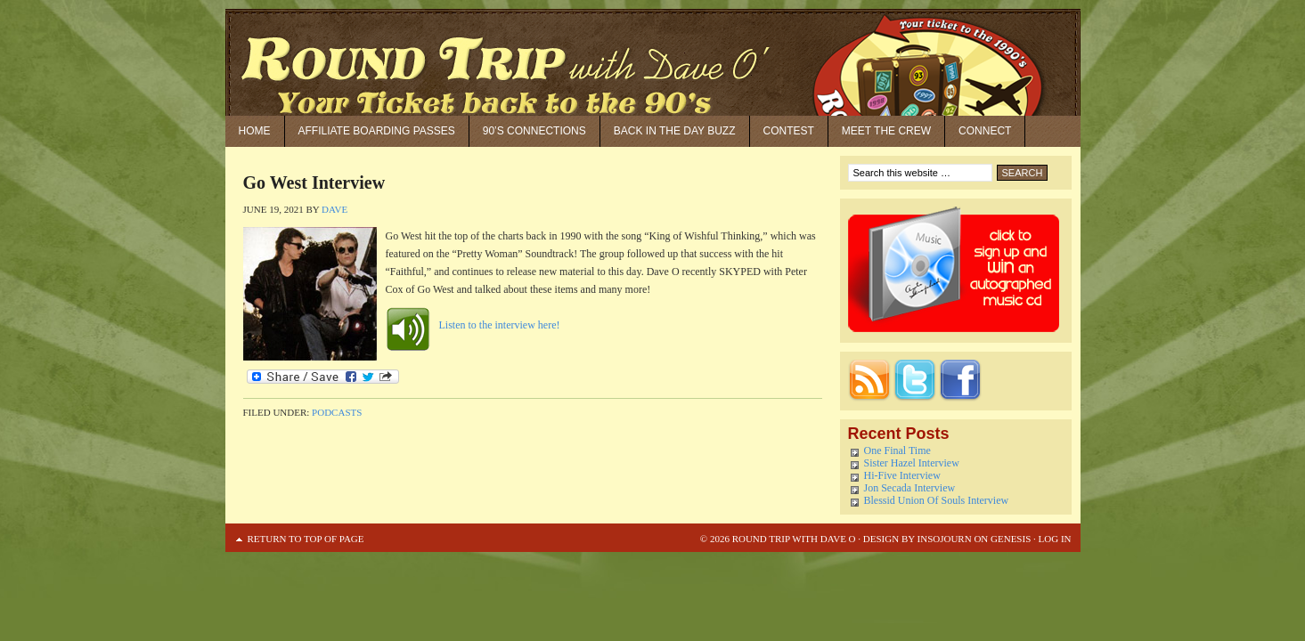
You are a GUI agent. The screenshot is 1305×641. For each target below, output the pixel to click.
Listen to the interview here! (499, 325)
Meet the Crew (886, 131)
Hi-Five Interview (902, 475)
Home (255, 131)
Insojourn (945, 538)
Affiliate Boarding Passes (376, 131)
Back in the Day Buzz (675, 131)
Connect (984, 131)
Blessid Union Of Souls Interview (936, 500)
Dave (334, 209)
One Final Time (897, 450)
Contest (788, 131)
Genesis (1009, 538)
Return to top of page (306, 538)
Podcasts (337, 412)
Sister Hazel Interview (911, 463)
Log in (1055, 538)
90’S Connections (534, 131)
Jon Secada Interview (910, 488)
